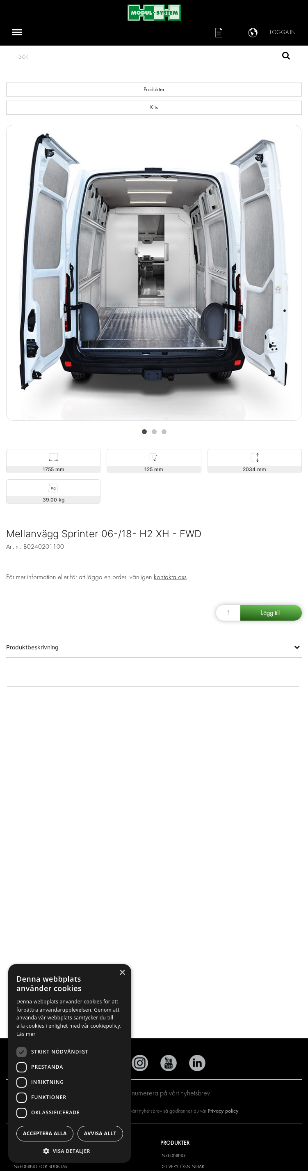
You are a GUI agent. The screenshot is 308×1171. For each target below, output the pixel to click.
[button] (69, 1151)
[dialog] (69, 1063)
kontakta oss (170, 577)
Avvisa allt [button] (100, 1133)
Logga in (283, 32)
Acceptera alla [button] (45, 1133)
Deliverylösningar (182, 1166)
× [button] (122, 973)
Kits (154, 107)
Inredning (172, 1155)
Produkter (154, 89)
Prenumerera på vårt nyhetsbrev (154, 1093)
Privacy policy (223, 1110)
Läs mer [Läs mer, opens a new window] (26, 1034)
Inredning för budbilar (40, 1166)
